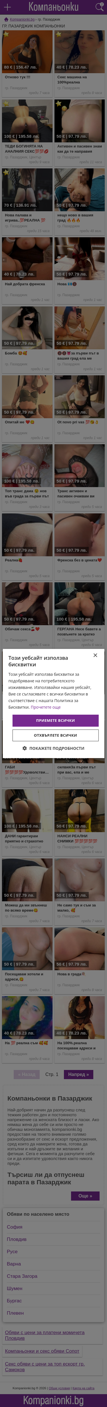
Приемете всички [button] (55, 720)
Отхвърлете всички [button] (55, 735)
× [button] (95, 655)
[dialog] (53, 703)
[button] (53, 748)
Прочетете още (46, 707)
